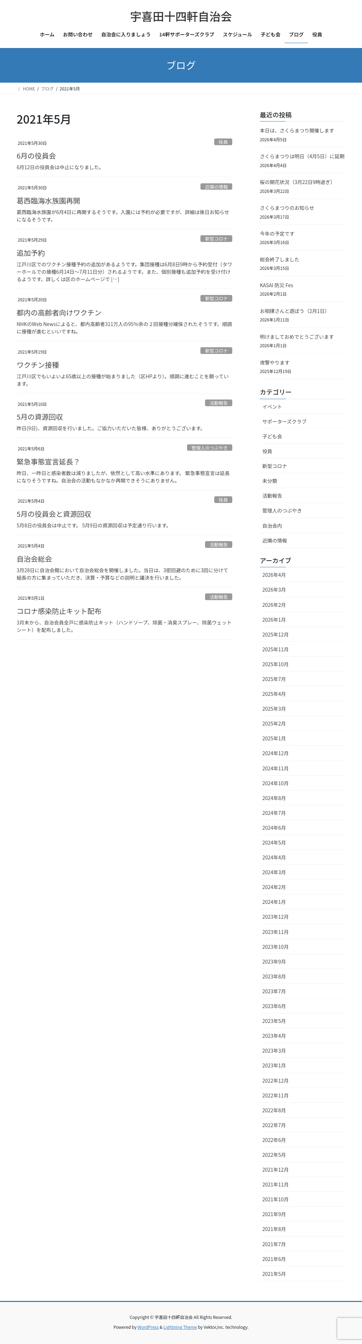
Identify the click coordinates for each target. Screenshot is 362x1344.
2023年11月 (275, 931)
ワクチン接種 (38, 365)
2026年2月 (274, 604)
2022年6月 (274, 1139)
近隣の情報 (216, 186)
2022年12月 (275, 1080)
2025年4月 (274, 693)
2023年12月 (275, 916)
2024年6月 (274, 827)
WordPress (148, 1327)
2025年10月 (275, 664)
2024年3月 (274, 872)
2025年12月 (275, 634)
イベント (272, 406)
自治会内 (272, 525)
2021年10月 (275, 1199)
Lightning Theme (180, 1327)
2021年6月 (274, 1258)
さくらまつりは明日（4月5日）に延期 (302, 156)
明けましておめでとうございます (297, 336)
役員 (223, 141)
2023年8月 (274, 976)
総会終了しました (279, 259)
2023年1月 (274, 1065)
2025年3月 (274, 708)
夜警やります (275, 362)
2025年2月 (274, 723)
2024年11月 (275, 768)
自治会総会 (34, 558)
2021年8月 (274, 1228)
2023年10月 (275, 946)
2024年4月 (274, 857)
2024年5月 (274, 842)
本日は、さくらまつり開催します (297, 130)
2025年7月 (274, 678)
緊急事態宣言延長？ (48, 461)
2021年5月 (274, 1273)
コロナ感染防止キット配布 (59, 611)
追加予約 (31, 253)
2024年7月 (274, 812)
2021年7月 (274, 1244)
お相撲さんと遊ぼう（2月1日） (295, 310)
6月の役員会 (36, 155)
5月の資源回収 (40, 417)
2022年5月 (274, 1154)
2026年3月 (274, 589)
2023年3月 (274, 1050)
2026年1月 (274, 619)
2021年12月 (275, 1169)
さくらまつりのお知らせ (287, 207)
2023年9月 (274, 961)
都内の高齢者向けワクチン (59, 312)
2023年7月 (274, 991)
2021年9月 (274, 1214)
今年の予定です (277, 233)
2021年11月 (275, 1184)
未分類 (269, 480)
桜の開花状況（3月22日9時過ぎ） (297, 181)
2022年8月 (274, 1110)
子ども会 (272, 436)
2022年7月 (274, 1125)
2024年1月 (274, 901)
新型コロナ (216, 238)
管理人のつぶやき (210, 447)
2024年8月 (274, 797)
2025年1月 (274, 738)
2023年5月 (274, 1020)
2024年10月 (275, 783)
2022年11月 (275, 1095)
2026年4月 (274, 574)
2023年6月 (274, 1006)
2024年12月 (275, 753)
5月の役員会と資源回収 (54, 514)
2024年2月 (274, 886)
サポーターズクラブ (284, 421)
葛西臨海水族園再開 (48, 200)
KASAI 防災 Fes (276, 285)
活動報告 (219, 402)
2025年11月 (275, 649)
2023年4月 (274, 1035)
